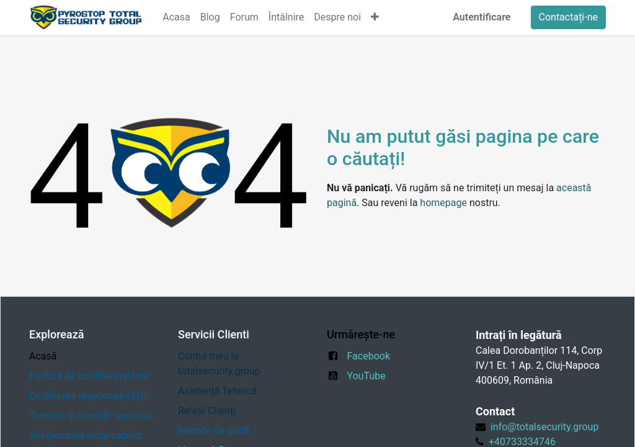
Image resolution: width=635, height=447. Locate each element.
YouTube (366, 376)
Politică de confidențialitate (89, 376)
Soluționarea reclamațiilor (85, 435)
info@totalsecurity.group (544, 427)
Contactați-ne (568, 17)
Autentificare (481, 17)
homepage (443, 203)
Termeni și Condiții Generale (91, 416)
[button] (375, 17)
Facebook (368, 356)
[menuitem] (176, 17)
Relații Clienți (207, 411)
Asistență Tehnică (217, 391)
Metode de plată (215, 430)
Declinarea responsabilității (89, 396)
